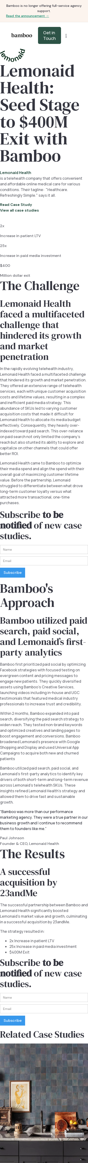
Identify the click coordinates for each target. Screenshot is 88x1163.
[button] (73, 581)
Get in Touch (49, 35)
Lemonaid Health (15, 172)
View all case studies (19, 210)
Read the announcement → (27, 16)
